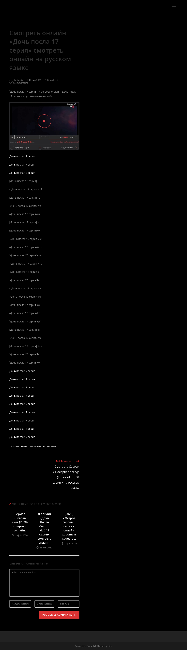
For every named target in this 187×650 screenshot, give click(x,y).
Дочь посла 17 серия (22, 156)
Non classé (52, 80)
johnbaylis (17, 80)
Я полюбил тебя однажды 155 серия (36, 446)
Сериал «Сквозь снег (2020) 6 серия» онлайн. (20, 522)
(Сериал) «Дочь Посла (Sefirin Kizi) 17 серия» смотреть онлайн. (44, 528)
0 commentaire (20, 82)
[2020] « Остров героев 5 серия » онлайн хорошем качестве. (69, 526)
